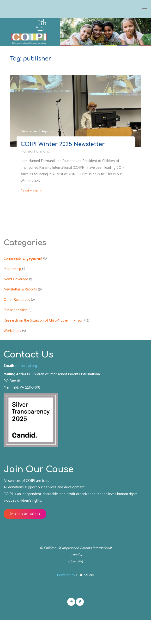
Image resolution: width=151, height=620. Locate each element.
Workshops (12, 331)
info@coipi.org (26, 366)
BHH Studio (85, 575)
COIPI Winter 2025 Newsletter (63, 144)
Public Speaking (16, 310)
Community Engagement (23, 259)
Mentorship (12, 269)
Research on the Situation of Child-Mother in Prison (43, 320)
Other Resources (17, 300)
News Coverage (16, 279)
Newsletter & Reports (37, 131)
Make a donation (25, 514)
